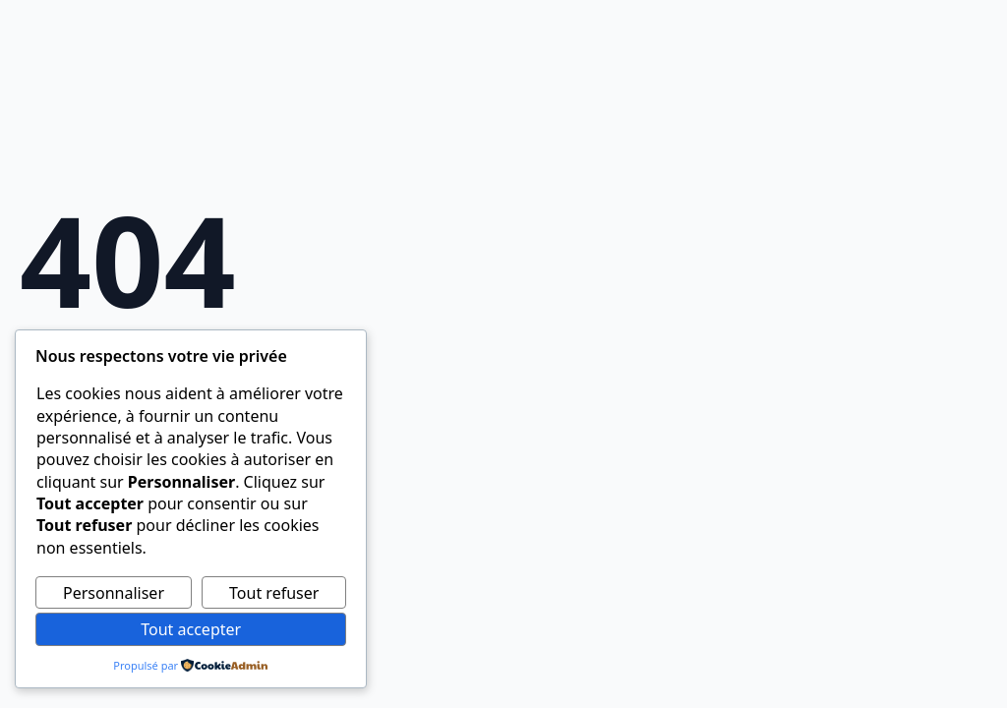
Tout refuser (274, 593)
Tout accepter (191, 629)
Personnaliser (113, 593)
